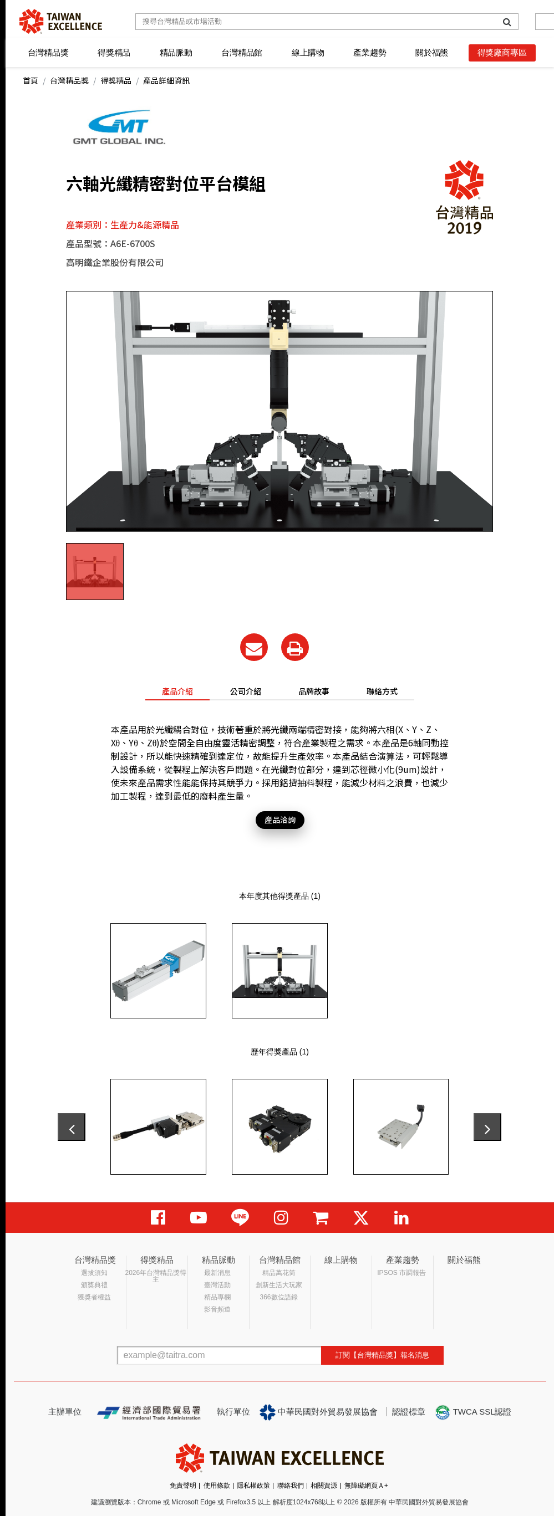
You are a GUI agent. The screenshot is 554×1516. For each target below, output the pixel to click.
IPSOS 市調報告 (401, 1272)
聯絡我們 (290, 1485)
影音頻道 (217, 1309)
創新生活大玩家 (279, 1285)
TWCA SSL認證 (473, 1412)
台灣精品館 (241, 52)
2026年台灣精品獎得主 (156, 1276)
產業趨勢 (369, 52)
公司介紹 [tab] (245, 690)
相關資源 (324, 1485)
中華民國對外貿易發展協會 (319, 1412)
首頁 (30, 80)
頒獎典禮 (94, 1285)
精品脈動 (176, 52)
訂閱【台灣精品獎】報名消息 (382, 1355)
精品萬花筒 (279, 1272)
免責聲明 (183, 1485)
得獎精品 (114, 52)
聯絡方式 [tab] (382, 690)
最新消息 (217, 1272)
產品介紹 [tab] (177, 690)
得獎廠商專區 (502, 52)
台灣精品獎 (48, 52)
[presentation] (71, 1127)
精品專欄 (217, 1297)
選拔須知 (94, 1272)
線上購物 (308, 52)
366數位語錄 (279, 1297)
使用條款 (217, 1485)
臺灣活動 (217, 1285)
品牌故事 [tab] (313, 690)
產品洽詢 (280, 819)
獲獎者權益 (94, 1297)
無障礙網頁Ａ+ (366, 1485)
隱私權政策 (253, 1485)
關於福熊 (431, 52)
